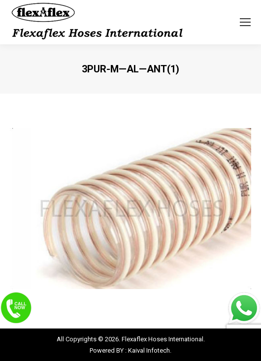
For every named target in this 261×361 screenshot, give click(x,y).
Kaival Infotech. (149, 350)
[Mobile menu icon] (245, 22)
